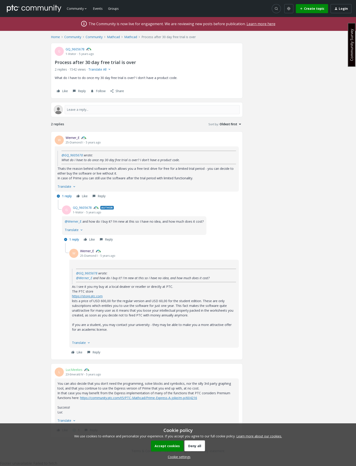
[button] (312, 8)
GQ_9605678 (75, 49)
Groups (113, 8)
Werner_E (72, 138)
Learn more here (261, 23)
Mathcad (113, 37)
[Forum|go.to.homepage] (34, 8)
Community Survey (351, 45)
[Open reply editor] (146, 109)
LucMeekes (74, 369)
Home (55, 37)
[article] (147, 167)
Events (98, 8)
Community (72, 37)
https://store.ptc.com (87, 296)
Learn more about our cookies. (259, 436)
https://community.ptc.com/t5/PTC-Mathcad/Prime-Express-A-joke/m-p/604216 (138, 398)
